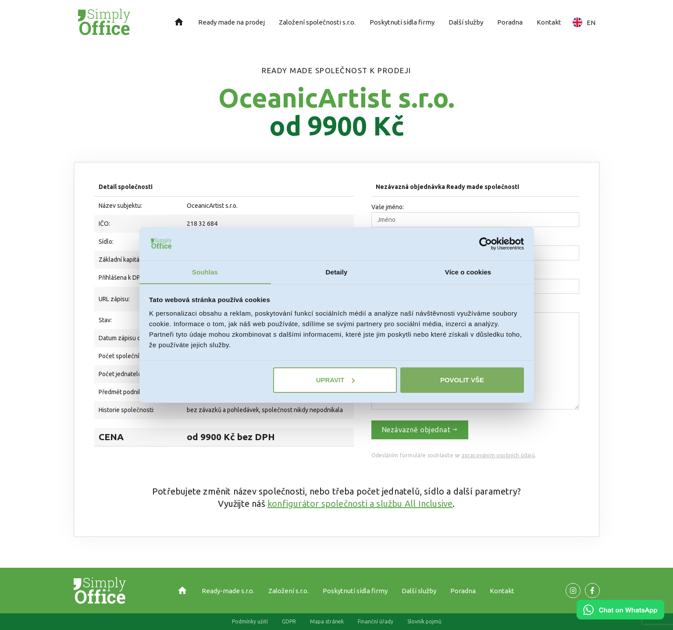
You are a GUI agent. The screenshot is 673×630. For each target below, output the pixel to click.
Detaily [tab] (337, 272)
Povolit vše (462, 380)
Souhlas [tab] (205, 272)
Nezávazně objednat (420, 430)
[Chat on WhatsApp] (620, 616)
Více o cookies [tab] (468, 272)
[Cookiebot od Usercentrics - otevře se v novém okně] (485, 243)
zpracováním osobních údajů (498, 455)
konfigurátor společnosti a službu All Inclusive (359, 503)
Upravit (335, 380)
